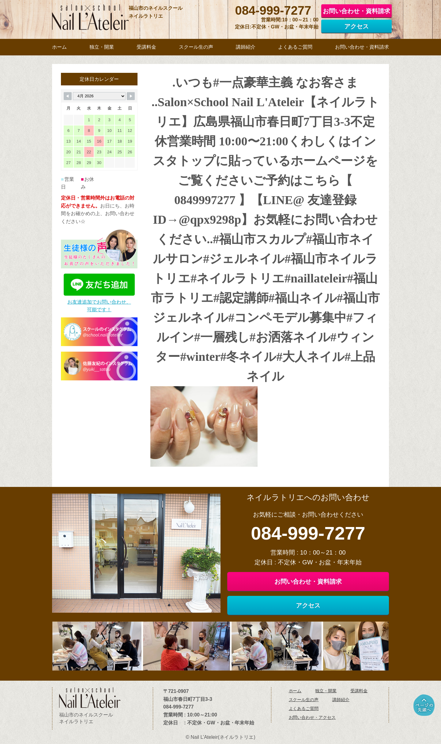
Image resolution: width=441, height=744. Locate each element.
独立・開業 (326, 690)
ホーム (295, 690)
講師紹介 (340, 699)
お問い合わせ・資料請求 (356, 11)
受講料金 (359, 690)
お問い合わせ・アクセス (312, 717)
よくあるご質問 (304, 708)
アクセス (356, 26)
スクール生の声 (304, 699)
